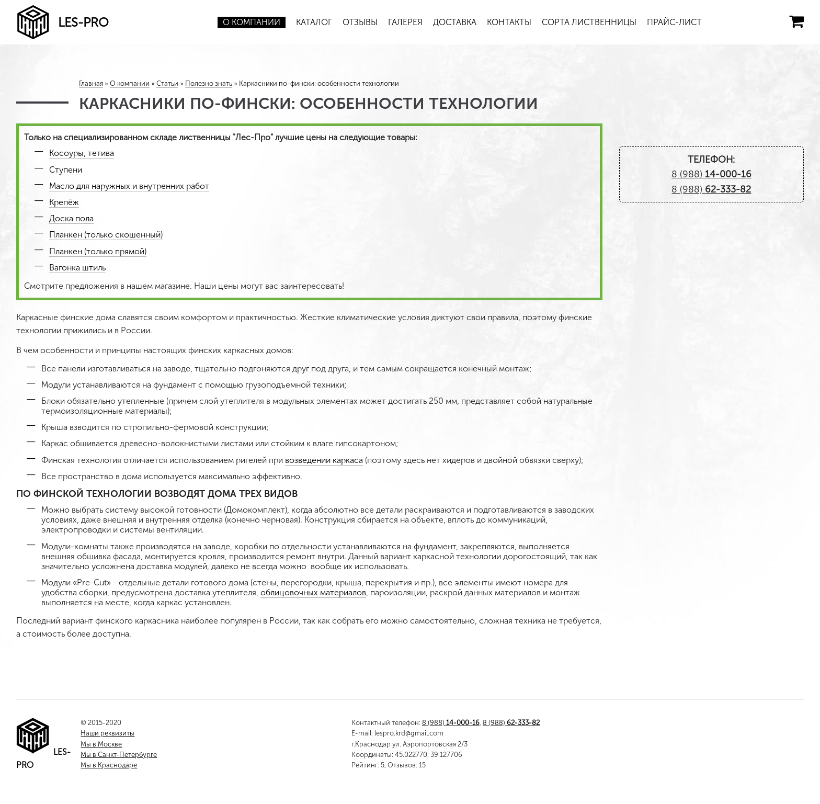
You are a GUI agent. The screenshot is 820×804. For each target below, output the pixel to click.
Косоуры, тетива (81, 153)
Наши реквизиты (107, 733)
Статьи (167, 83)
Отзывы (360, 22)
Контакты (509, 22)
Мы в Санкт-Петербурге (119, 754)
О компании (251, 22)
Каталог (314, 22)
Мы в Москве (101, 744)
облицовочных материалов (313, 592)
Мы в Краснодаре (109, 765)
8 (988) (711, 174)
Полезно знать (208, 83)
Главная (91, 83)
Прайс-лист (674, 22)
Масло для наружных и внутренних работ (129, 186)
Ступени (65, 170)
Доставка (454, 22)
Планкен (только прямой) (97, 251)
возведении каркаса (324, 460)
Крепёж (64, 202)
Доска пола (71, 218)
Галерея (405, 22)
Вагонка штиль (77, 268)
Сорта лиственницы (589, 22)
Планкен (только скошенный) (106, 235)
